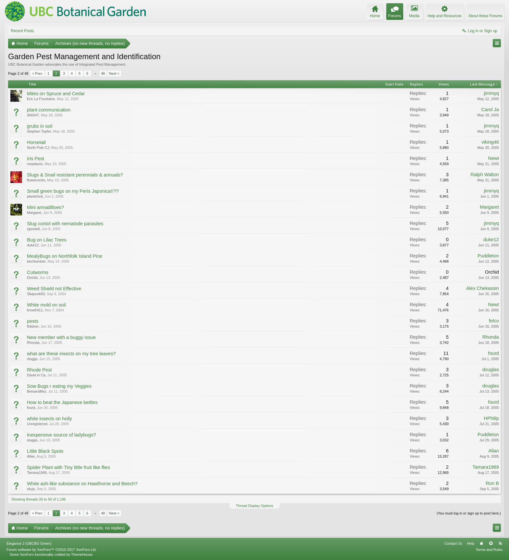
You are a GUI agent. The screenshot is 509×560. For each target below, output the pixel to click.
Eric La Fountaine (41, 99)
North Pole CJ (38, 148)
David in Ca (36, 375)
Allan (31, 456)
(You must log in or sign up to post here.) (469, 513)
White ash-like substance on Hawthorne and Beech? (82, 483)
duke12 (33, 245)
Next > (114, 73)
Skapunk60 (36, 294)
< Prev (37, 73)
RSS (500, 543)
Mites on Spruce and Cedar (56, 93)
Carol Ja (490, 109)
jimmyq (491, 93)
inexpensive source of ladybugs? (61, 434)
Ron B (492, 483)
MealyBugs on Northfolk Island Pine (64, 256)
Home (481, 543)
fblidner (33, 326)
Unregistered (37, 424)
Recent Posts (22, 31)
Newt (493, 158)
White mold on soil (46, 304)
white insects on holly (49, 418)
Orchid (32, 278)
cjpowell (33, 229)
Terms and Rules (489, 550)
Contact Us (453, 543)
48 (103, 73)
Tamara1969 (37, 473)
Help (470, 543)
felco (494, 320)
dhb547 (33, 115)
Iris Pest (35, 158)
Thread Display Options (254, 506)
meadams (35, 164)
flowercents (36, 180)
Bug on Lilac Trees (46, 239)
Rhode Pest (39, 369)
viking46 (490, 142)
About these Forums (485, 16)
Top (491, 543)
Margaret (34, 213)
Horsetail (36, 142)
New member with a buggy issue (61, 337)
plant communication (48, 109)
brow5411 (35, 310)
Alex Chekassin (482, 288)
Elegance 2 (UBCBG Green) (28, 543)
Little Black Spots (45, 451)
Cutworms (37, 272)
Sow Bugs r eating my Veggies (59, 386)
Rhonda (33, 343)
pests (32, 321)
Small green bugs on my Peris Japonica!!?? (73, 191)
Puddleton (488, 255)
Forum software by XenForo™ (51, 550)
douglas (490, 369)
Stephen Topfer (39, 131)
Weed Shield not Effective (54, 288)
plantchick (35, 196)
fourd (493, 353)
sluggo (32, 359)
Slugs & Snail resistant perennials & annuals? (75, 174)
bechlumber (36, 261)
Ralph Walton (485, 174)
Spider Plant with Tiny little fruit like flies (68, 467)
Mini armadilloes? (45, 207)
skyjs (31, 489)
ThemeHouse (82, 554)
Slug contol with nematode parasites (65, 223)
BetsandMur (36, 391)
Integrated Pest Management (102, 64)
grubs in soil (39, 126)
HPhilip (491, 418)
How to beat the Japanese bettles (62, 402)
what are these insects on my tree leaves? (71, 353)
